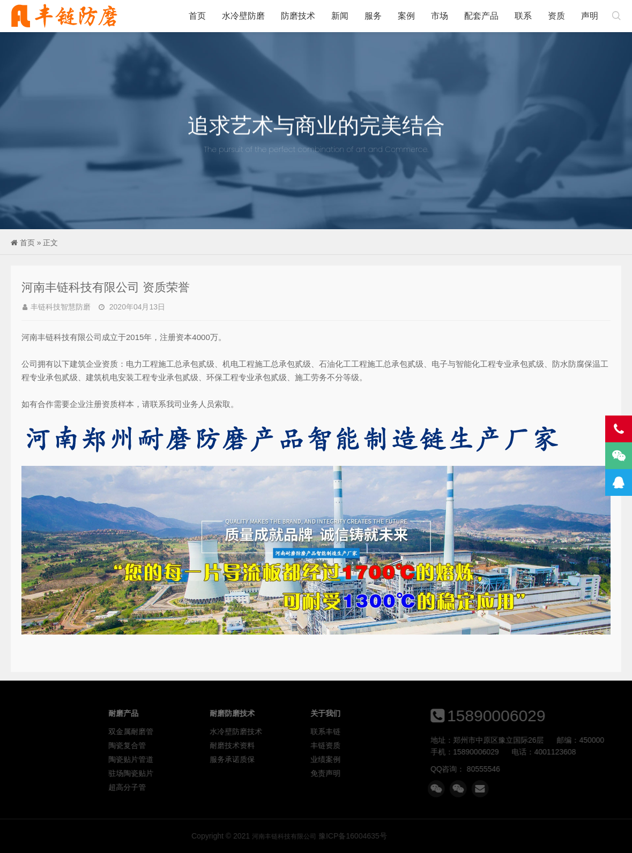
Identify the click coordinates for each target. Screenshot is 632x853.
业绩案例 (403, 759)
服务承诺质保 (309, 759)
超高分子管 (205, 787)
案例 (406, 15)
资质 (556, 15)
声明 (589, 15)
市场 (439, 15)
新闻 (339, 15)
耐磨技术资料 (309, 745)
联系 (523, 15)
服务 (373, 15)
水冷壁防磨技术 (313, 731)
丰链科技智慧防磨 (61, 307)
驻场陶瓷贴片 (208, 773)
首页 (197, 15)
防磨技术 (298, 15)
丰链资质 (403, 745)
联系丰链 (403, 731)
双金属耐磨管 (208, 731)
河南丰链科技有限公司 (64, 16)
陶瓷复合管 (205, 745)
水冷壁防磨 (243, 15)
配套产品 (481, 15)
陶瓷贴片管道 (208, 759)
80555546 (543, 769)
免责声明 (403, 773)
